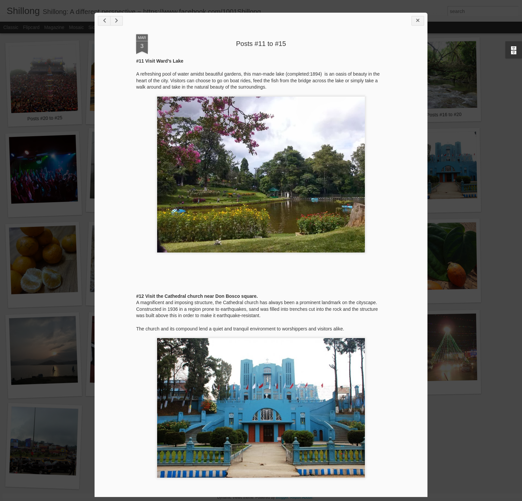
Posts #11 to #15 (261, 43)
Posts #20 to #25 (45, 118)
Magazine (54, 27)
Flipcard (31, 27)
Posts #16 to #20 (443, 115)
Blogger (282, 497)
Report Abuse (301, 497)
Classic (10, 27)
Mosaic (76, 27)
